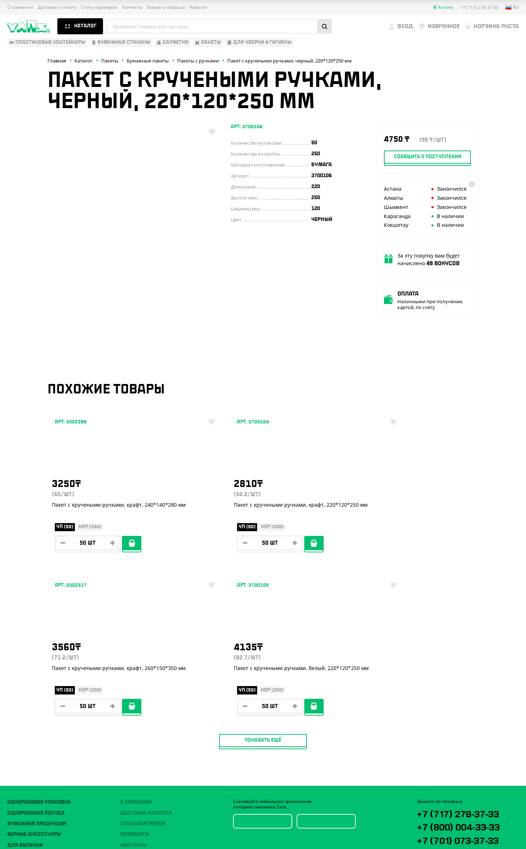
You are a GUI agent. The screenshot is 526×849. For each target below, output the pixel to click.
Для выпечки (25, 690)
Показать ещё (263, 585)
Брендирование (141, 722)
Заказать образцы (165, 7)
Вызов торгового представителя (164, 700)
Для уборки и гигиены (36, 711)
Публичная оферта (437, 793)
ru (512, 7)
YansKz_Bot (449, 715)
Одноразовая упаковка (39, 647)
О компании (20, 7)
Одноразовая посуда (36, 658)
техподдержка (480, 826)
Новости (198, 7)
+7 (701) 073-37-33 (466, 688)
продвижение (458, 831)
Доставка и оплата (57, 7)
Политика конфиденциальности (451, 799)
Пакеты (17, 700)
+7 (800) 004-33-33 (467, 673)
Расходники (24, 722)
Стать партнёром (99, 7)
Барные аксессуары (34, 679)
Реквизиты (134, 679)
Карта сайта (429, 805)
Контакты (132, 7)
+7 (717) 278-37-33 (466, 659)
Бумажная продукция (36, 668)
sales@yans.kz (459, 742)
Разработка (452, 826)
